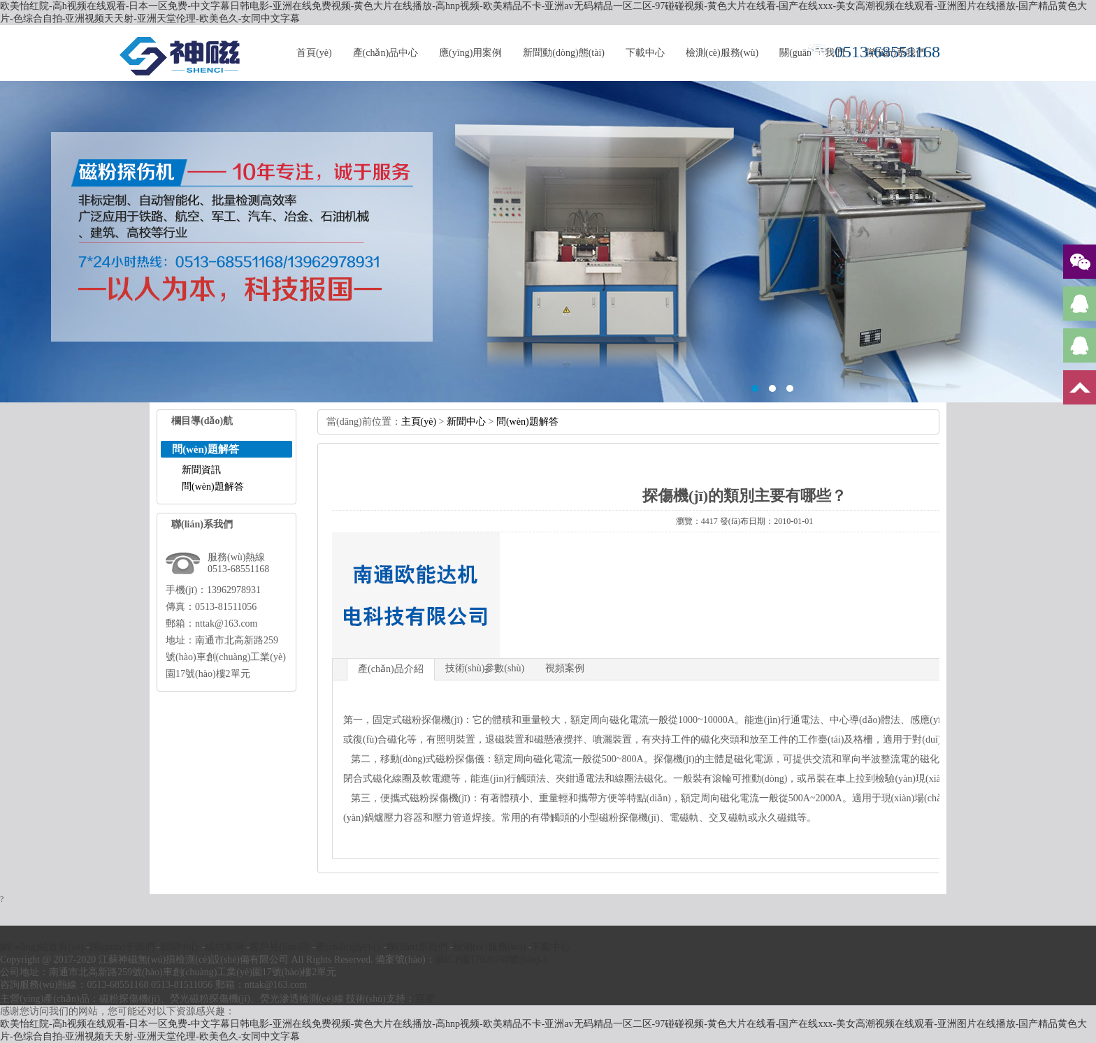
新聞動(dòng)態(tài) (564, 53)
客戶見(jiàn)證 (280, 947)
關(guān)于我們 (121, 947)
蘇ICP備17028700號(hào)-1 (491, 959)
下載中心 (645, 53)
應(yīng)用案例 (470, 53)
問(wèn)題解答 (213, 486)
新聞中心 (466, 421)
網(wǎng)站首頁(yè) (42, 947)
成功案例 (224, 947)
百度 (425, 998)
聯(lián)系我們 (417, 947)
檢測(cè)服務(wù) (722, 53)
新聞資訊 (201, 470)
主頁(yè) (419, 421)
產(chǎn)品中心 (386, 53)
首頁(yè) (314, 53)
